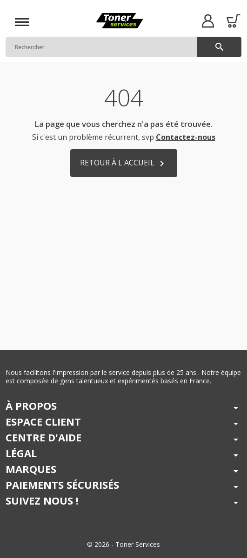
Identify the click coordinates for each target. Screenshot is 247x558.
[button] (208, 21)
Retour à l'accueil (123, 163)
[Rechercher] (123, 47)
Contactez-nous (185, 137)
